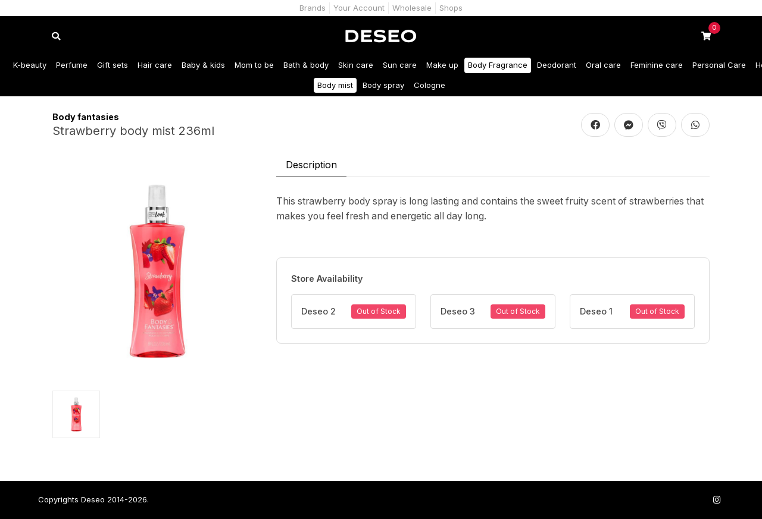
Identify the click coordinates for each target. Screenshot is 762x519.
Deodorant (556, 65)
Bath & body (306, 65)
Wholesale (412, 7)
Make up (442, 65)
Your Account (359, 7)
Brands (312, 7)
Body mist (335, 85)
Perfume (72, 65)
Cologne (429, 85)
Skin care (355, 65)
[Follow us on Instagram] (717, 500)
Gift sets (112, 65)
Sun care (400, 65)
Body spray (383, 85)
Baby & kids (203, 65)
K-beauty (29, 65)
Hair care (155, 65)
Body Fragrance (497, 65)
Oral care (603, 65)
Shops (451, 7)
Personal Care (719, 65)
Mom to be (254, 65)
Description (311, 165)
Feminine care (656, 65)
